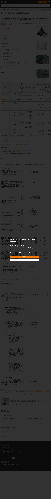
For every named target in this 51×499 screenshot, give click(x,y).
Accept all (24, 256)
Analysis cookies (33, 252)
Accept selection (24, 259)
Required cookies (14, 252)
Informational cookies (23, 252)
